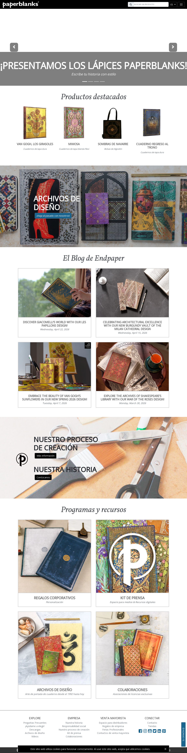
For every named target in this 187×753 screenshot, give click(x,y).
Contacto (152, 722)
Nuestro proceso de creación (74, 729)
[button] (14, 47)
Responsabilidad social (74, 726)
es (172, 4)
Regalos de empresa (113, 726)
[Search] (151, 4)
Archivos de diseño (35, 733)
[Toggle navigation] (181, 4)
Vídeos (34, 736)
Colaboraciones (74, 736)
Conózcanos (43, 477)
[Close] (165, 748)
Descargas (35, 729)
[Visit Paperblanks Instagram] (145, 731)
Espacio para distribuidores (113, 722)
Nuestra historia (73, 722)
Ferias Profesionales (113, 729)
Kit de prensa (74, 733)
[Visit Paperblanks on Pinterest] (164, 731)
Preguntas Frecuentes (34, 722)
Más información (46, 455)
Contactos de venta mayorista (113, 733)
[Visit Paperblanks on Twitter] (155, 731)
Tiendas (152, 726)
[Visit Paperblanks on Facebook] (140, 731)
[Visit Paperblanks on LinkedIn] (160, 731)
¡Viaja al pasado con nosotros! (53, 215)
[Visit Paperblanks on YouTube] (150, 731)
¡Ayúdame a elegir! (34, 726)
